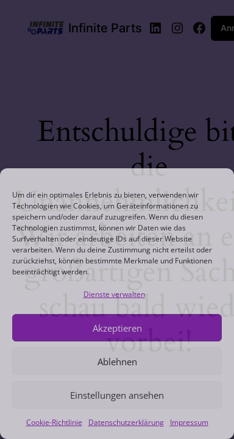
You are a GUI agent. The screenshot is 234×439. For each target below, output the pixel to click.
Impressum (189, 422)
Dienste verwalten (114, 294)
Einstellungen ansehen (117, 395)
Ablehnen (117, 361)
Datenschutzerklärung (126, 422)
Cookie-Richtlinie (54, 422)
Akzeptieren (117, 328)
